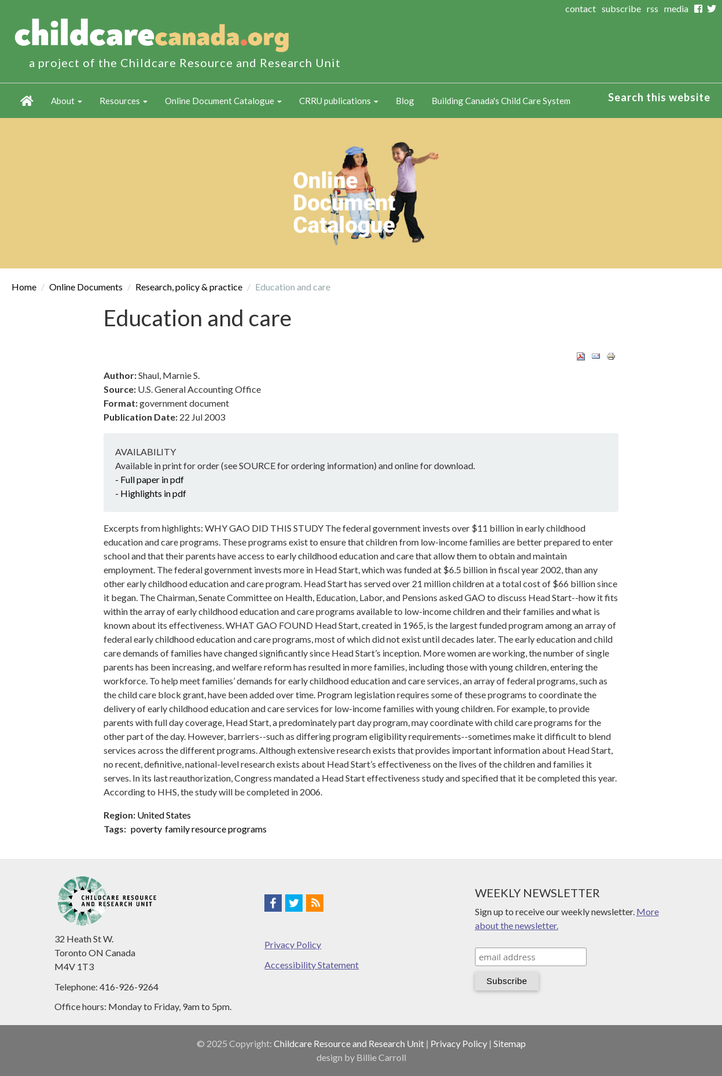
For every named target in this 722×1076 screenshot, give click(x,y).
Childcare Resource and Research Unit (349, 1043)
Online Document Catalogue (223, 100)
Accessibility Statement (311, 964)
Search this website (659, 97)
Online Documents (86, 286)
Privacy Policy (292, 944)
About (66, 100)
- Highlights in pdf (150, 493)
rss (652, 8)
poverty (146, 828)
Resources (124, 100)
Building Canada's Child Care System (501, 100)
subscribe (621, 8)
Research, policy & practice (188, 286)
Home (27, 100)
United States (164, 814)
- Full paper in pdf (149, 479)
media (676, 8)
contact (580, 8)
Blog (405, 100)
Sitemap (509, 1043)
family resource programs (216, 828)
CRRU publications (338, 100)
